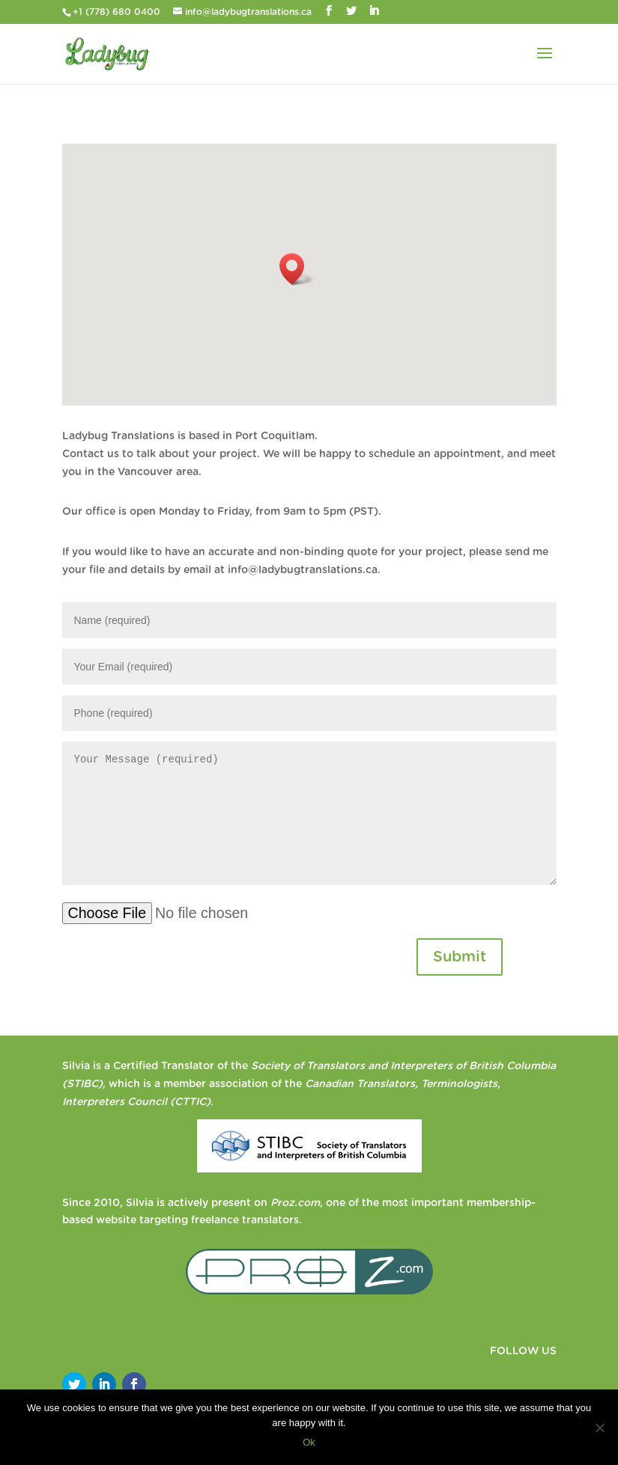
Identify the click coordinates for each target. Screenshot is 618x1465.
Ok (309, 1442)
